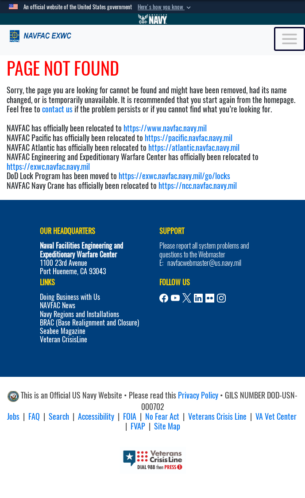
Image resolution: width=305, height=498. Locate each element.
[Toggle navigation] (289, 39)
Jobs (13, 416)
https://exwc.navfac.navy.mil (48, 166)
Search (59, 416)
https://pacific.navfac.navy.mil (188, 137)
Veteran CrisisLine (63, 339)
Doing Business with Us (70, 297)
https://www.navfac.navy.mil (165, 128)
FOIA (129, 416)
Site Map (167, 426)
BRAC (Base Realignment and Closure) (89, 322)
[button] (165, 7)
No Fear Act (162, 416)
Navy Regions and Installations (79, 314)
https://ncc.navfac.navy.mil (197, 185)
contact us (57, 109)
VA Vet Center (276, 416)
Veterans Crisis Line (217, 416)
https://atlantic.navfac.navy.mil (193, 147)
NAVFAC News (57, 305)
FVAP (138, 426)
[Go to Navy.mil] (152, 19)
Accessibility (96, 416)
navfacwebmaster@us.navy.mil (204, 263)
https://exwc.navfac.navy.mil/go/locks (174, 175)
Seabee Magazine (62, 331)
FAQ (34, 416)
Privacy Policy (198, 395)
